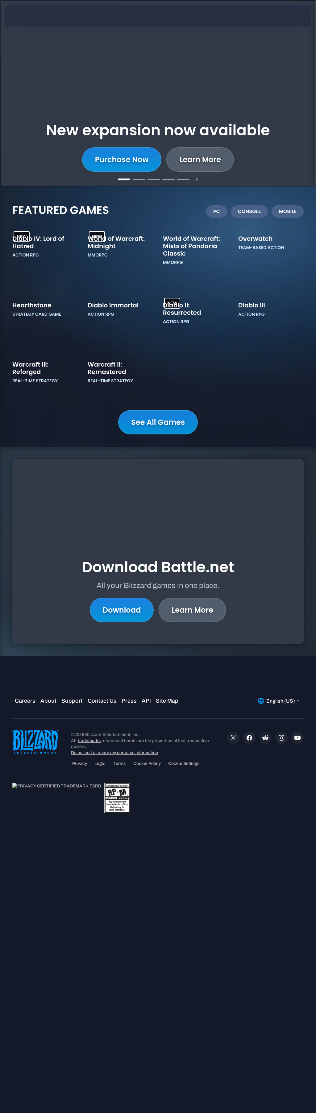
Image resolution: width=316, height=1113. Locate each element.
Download (122, 835)
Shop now (157, 159)
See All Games (158, 684)
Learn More (192, 835)
